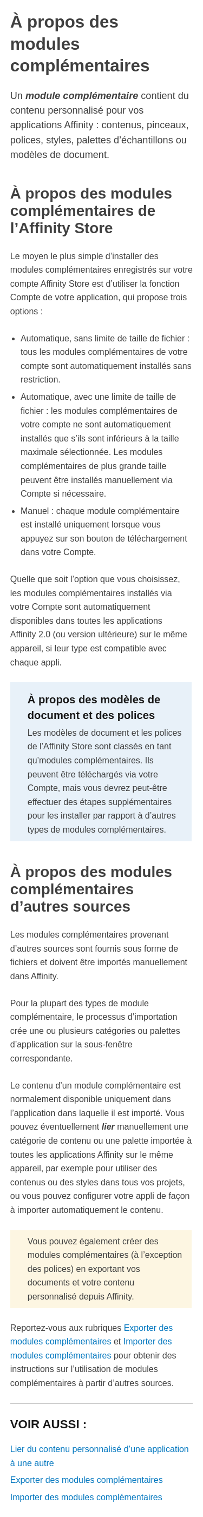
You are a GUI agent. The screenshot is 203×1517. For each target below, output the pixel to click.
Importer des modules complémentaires (86, 1497)
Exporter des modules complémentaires (86, 1480)
